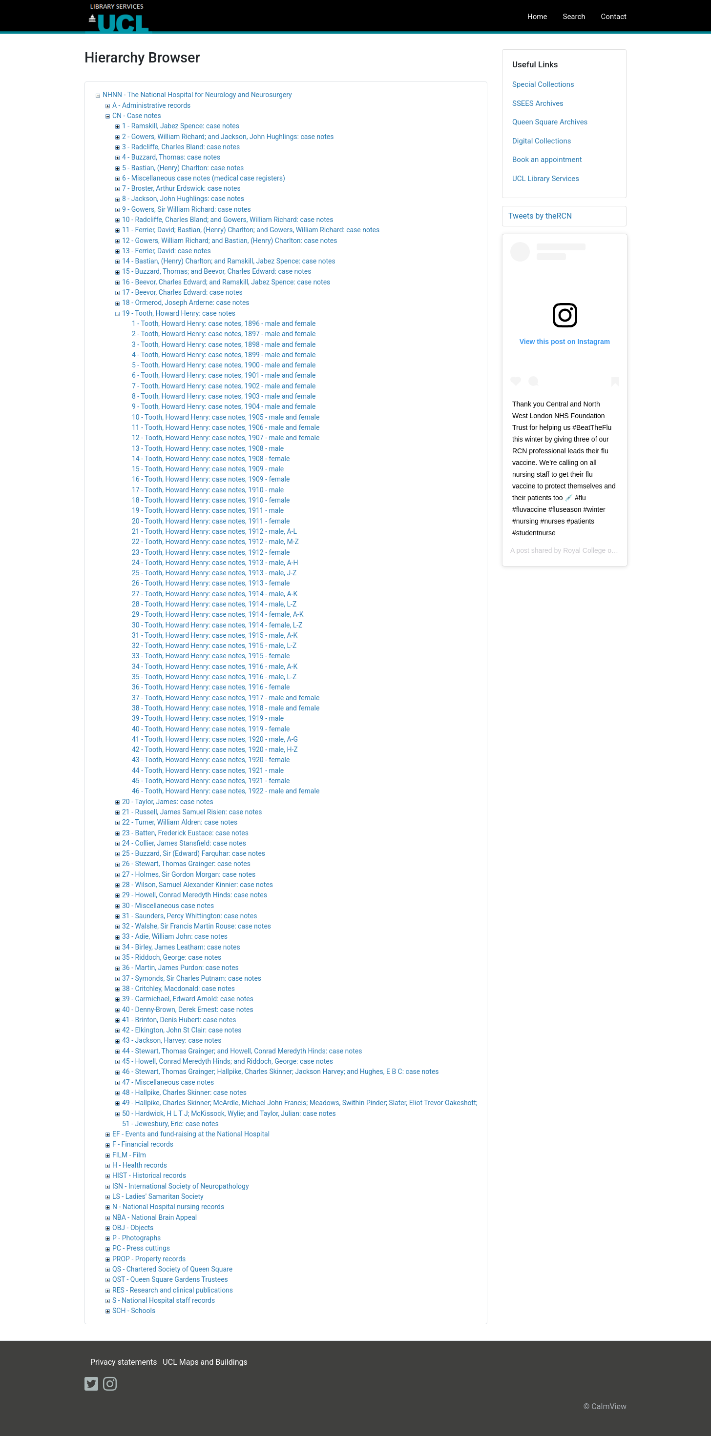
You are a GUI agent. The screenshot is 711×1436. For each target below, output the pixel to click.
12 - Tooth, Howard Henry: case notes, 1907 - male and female (225, 438)
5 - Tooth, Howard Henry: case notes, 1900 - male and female (223, 365)
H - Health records (139, 1165)
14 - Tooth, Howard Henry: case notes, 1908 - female (211, 459)
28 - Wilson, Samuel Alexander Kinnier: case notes (197, 885)
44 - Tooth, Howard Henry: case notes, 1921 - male (208, 770)
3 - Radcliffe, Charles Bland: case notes (181, 147)
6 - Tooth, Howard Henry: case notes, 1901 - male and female (223, 375)
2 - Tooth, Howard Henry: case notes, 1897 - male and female (223, 334)
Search (574, 16)
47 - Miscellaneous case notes (168, 1082)
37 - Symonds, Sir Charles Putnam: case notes (191, 978)
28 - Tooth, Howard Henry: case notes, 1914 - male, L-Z (214, 604)
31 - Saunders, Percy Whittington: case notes (189, 916)
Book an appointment (547, 159)
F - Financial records (142, 1144)
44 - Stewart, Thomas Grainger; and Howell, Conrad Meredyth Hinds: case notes (242, 1051)
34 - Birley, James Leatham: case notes (181, 947)
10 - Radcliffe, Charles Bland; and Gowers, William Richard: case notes (227, 219)
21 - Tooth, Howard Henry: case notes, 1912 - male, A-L (214, 531)
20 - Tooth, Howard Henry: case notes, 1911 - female (211, 521)
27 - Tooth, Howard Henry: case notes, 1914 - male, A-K (214, 594)
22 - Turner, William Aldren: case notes (179, 822)
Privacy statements (123, 1362)
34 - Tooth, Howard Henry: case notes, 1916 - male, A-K (214, 666)
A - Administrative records (151, 105)
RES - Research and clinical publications (172, 1290)
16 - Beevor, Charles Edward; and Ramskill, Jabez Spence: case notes (226, 282)
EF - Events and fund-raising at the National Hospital (191, 1134)
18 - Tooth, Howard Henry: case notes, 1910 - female (211, 500)
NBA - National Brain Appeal (154, 1217)
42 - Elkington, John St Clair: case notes (182, 1030)
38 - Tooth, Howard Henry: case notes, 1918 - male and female (225, 708)
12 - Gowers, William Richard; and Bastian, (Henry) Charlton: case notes (229, 240)
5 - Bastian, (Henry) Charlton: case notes (183, 168)
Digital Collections (541, 141)
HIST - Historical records (149, 1175)
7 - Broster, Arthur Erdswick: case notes (181, 188)
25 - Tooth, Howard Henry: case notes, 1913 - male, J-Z (214, 573)
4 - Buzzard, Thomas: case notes (171, 157)
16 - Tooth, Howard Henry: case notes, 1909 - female (211, 479)
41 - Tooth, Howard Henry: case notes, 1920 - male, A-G (215, 739)
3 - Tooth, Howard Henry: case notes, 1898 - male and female (223, 344)
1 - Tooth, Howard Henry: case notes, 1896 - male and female (223, 323)
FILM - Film (129, 1155)
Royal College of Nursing (601, 550)
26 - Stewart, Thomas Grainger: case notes (186, 864)
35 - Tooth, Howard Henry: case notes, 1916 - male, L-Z (214, 677)
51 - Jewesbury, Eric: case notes (170, 1124)
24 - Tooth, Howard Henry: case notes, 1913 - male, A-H (215, 562)
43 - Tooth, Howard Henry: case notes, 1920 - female (211, 760)
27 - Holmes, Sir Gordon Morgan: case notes (188, 874)
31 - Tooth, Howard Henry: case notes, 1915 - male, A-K (214, 635)
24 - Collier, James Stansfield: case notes (184, 843)
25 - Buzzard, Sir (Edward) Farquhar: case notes (193, 853)
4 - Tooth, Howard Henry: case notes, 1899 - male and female (223, 355)
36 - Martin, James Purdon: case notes (180, 967)
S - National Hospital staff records (163, 1300)
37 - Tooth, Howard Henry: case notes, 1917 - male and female (225, 698)
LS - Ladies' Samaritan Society (158, 1196)
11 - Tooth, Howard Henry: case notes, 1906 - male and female (225, 427)
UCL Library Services (545, 178)
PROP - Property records (149, 1259)
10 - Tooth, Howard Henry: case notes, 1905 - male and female (225, 417)
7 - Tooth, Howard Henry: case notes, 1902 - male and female (223, 386)
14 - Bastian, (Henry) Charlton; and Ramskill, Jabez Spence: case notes (228, 261)
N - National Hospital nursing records (168, 1207)
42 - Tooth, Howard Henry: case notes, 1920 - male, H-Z (215, 749)
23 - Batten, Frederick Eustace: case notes (185, 833)
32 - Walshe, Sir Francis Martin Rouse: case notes (196, 926)
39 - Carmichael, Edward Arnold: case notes (187, 999)
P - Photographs (136, 1238)
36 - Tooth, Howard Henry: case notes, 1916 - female (211, 687)
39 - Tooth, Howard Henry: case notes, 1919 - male (208, 718)
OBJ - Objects (132, 1228)
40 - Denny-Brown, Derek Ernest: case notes (187, 1009)
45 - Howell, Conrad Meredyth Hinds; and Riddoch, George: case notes (227, 1061)
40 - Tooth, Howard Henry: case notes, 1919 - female (211, 729)
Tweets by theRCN (540, 216)
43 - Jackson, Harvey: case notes (171, 1040)
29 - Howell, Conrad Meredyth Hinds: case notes (194, 895)
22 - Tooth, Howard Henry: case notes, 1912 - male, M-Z (215, 542)
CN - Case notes (136, 116)
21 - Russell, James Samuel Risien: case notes (192, 812)
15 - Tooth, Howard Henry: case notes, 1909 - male (208, 469)
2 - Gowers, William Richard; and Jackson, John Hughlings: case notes (228, 137)
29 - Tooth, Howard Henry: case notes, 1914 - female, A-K (217, 614)
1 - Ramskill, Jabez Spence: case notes (180, 126)
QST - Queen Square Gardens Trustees (170, 1279)
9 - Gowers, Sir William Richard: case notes (186, 209)
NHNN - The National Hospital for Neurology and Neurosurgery (197, 95)
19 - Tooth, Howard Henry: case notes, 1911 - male (208, 510)
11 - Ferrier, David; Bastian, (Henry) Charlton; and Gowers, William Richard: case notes (250, 230)
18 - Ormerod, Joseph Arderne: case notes (186, 302)
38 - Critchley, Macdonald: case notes (178, 988)
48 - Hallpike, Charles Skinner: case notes (184, 1092)
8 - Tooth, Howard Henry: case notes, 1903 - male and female (223, 396)
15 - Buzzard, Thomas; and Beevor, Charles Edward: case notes (217, 271)
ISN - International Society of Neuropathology (180, 1186)
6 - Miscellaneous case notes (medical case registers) (203, 178)
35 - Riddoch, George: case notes (171, 957)
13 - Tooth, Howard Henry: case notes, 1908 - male (208, 448)
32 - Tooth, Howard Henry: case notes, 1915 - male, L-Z (214, 645)
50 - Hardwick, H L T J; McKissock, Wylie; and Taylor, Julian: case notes (229, 1113)
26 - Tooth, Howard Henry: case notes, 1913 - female (211, 583)
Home (537, 16)
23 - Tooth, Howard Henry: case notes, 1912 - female (211, 552)
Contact (614, 16)
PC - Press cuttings (141, 1248)
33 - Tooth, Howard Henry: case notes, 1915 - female (211, 656)
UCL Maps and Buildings (205, 1362)
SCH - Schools (133, 1311)
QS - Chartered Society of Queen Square (172, 1269)
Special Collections (543, 84)
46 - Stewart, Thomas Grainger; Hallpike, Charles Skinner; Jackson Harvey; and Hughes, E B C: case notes (280, 1071)
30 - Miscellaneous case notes (168, 906)
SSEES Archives (538, 103)
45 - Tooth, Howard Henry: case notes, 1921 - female (211, 781)
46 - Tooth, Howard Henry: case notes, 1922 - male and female (225, 791)
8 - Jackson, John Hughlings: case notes (183, 198)
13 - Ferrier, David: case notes (166, 251)
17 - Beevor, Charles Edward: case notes (182, 292)
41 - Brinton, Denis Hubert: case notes (179, 1020)
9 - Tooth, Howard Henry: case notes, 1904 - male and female (223, 406)
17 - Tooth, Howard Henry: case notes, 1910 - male (208, 490)
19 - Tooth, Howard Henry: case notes (178, 313)
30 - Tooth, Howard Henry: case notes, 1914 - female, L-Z (217, 625)
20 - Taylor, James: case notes (167, 802)
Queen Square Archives (549, 122)
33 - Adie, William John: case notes (175, 936)
